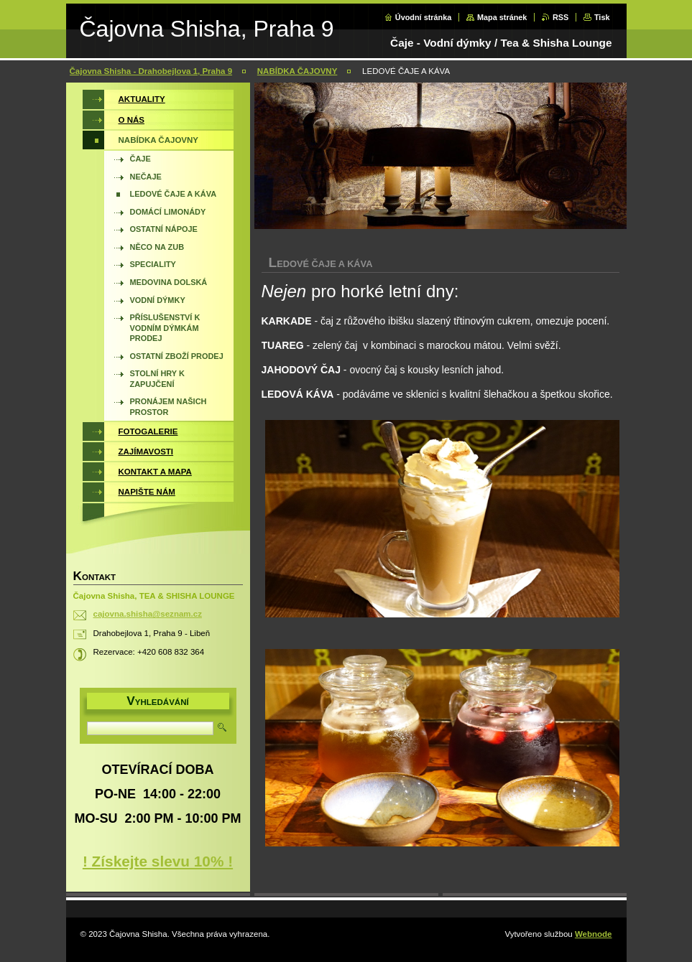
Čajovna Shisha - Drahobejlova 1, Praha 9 (151, 71)
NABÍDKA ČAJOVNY (297, 71)
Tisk (602, 17)
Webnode (593, 934)
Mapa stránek (502, 17)
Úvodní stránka (423, 17)
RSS (560, 17)
